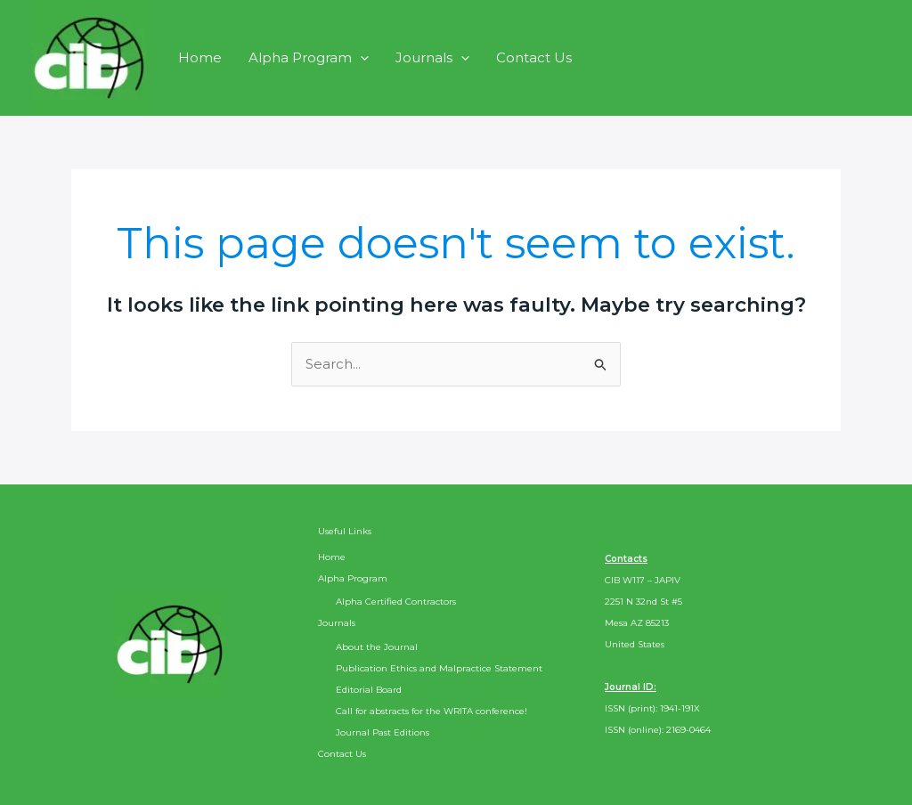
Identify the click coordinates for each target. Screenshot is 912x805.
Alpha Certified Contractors (396, 601)
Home (200, 57)
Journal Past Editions (382, 732)
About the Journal (377, 647)
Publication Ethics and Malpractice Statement (439, 668)
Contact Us (534, 57)
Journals (432, 57)
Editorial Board (369, 689)
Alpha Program (308, 57)
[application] (360, 57)
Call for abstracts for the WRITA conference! (431, 711)
